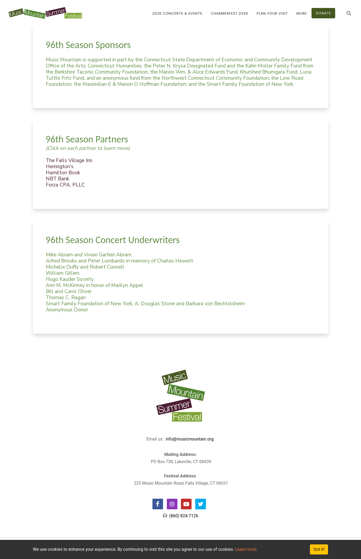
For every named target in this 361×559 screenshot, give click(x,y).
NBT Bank (57, 178)
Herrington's (59, 166)
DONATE (323, 13)
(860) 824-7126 (182, 515)
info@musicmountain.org (190, 439)
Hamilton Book (63, 172)
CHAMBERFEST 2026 (229, 13)
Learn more (246, 549)
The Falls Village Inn (69, 160)
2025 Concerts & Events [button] (177, 13)
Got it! (319, 549)
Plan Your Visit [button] (272, 13)
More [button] (301, 13)
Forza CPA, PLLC (65, 184)
